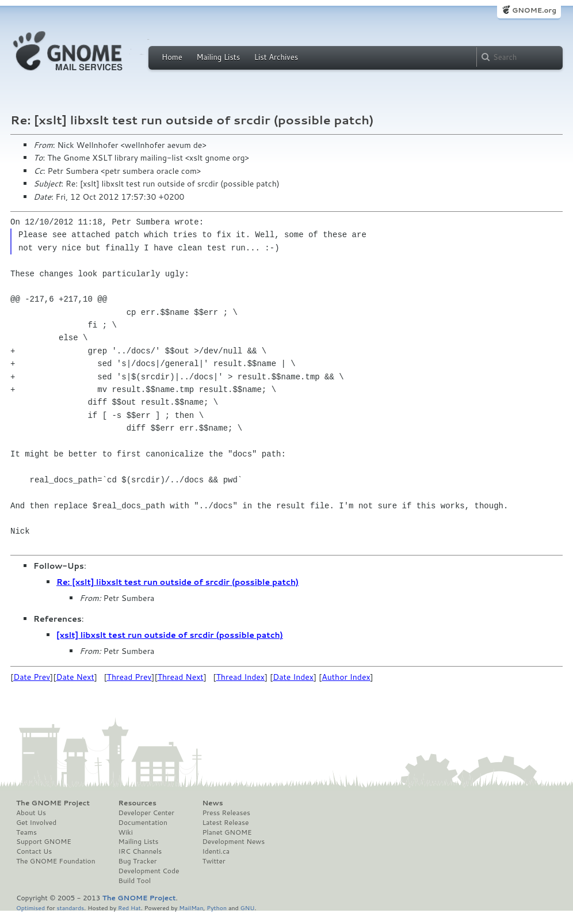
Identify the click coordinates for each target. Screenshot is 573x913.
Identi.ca (216, 851)
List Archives (276, 57)
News (212, 803)
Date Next (75, 677)
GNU (247, 907)
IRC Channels (140, 851)
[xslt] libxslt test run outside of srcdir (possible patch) (169, 635)
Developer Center (146, 812)
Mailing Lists (218, 57)
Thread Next (181, 677)
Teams (26, 832)
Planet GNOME (226, 832)
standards (70, 907)
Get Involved (36, 822)
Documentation (143, 822)
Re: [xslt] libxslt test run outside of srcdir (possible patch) (177, 582)
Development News (233, 841)
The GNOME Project (53, 803)
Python (217, 907)
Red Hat (129, 907)
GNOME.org (534, 10)
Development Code (149, 871)
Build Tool (135, 880)
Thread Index (240, 677)
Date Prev (31, 677)
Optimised (30, 907)
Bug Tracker (138, 861)
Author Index (346, 677)
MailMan (191, 907)
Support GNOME (43, 841)
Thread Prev (129, 677)
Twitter (213, 861)
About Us (31, 812)
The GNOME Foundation (56, 861)
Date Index (293, 677)
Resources (137, 803)
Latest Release (225, 822)
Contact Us (34, 851)
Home (172, 57)
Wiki (126, 832)
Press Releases (226, 812)
